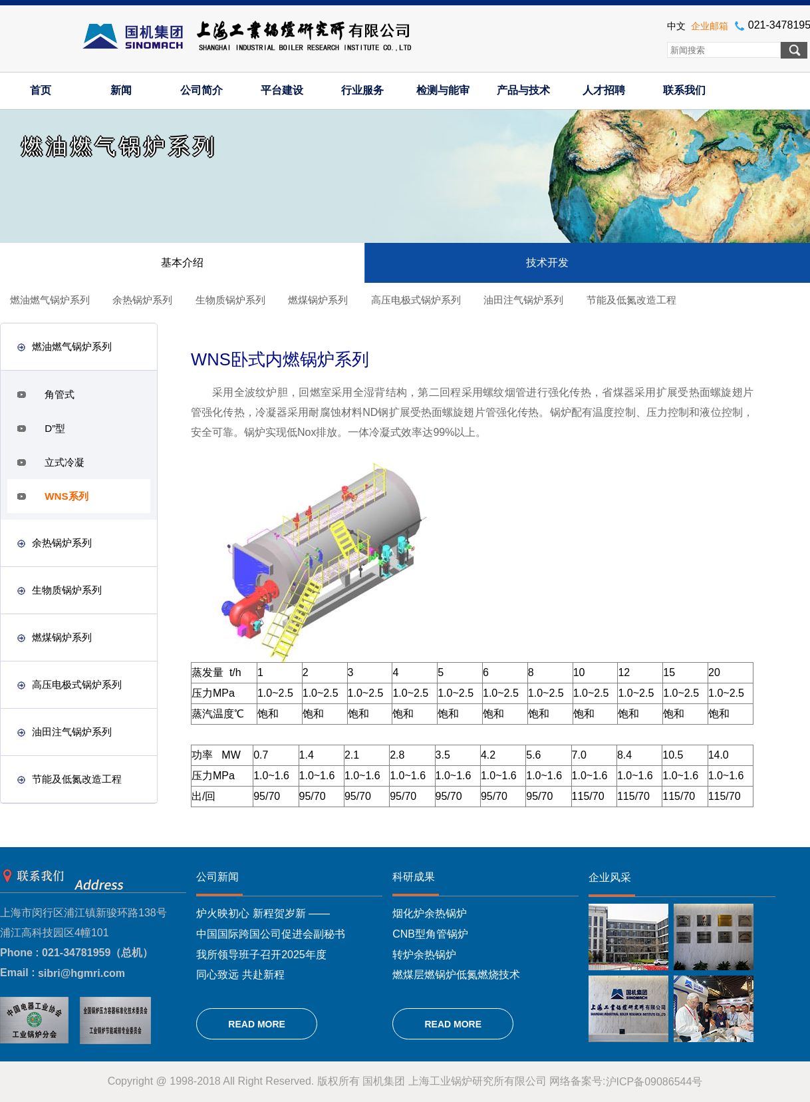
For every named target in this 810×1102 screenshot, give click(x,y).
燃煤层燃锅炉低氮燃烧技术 (456, 974)
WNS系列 (66, 496)
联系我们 (684, 90)
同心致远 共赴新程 (240, 974)
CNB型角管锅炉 (430, 934)
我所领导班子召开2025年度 (261, 954)
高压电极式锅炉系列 (416, 299)
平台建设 (282, 90)
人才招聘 (604, 90)
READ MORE (256, 1024)
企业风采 (610, 877)
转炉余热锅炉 (424, 954)
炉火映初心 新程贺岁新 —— (263, 913)
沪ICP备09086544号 (654, 1081)
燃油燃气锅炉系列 (50, 299)
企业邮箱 (709, 26)
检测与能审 (443, 90)
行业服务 (362, 90)
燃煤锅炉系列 (318, 299)
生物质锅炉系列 (230, 299)
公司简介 (201, 90)
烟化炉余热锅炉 (429, 913)
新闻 (121, 90)
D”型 (55, 428)
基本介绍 (182, 262)
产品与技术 (523, 90)
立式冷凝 (64, 462)
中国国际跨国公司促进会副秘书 (270, 934)
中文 (676, 26)
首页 (40, 90)
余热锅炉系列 (142, 299)
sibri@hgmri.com (81, 973)
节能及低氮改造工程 (631, 299)
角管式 (59, 394)
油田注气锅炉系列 (523, 299)
